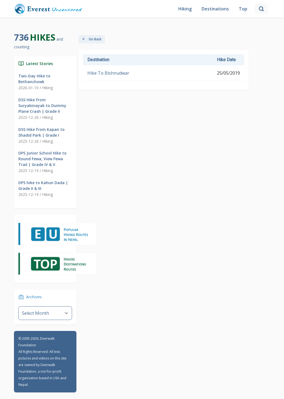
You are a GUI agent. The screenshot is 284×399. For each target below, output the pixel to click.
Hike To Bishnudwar (108, 73)
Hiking (185, 9)
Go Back (92, 39)
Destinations (215, 9)
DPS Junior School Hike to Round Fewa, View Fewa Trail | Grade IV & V (42, 158)
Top (243, 9)
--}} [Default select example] (45, 313)
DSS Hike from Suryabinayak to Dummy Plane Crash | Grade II (42, 105)
